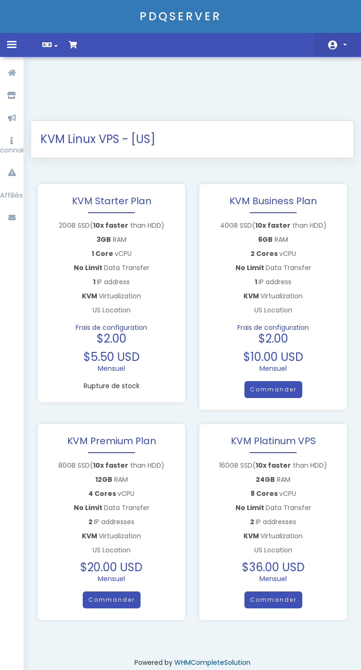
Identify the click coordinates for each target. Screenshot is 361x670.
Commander (269, 340)
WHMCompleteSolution (212, 613)
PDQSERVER (180, 16)
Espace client (345, 45)
